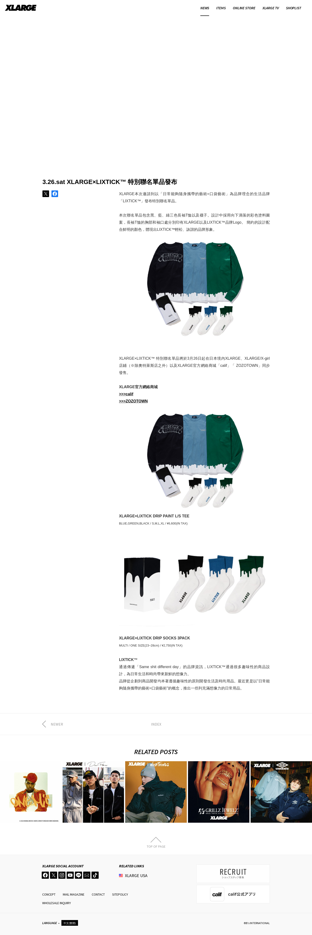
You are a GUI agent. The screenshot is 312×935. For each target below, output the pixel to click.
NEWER (57, 724)
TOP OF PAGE (156, 846)
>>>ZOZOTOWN (133, 401)
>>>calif (126, 394)
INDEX (156, 724)
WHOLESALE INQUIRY (56, 903)
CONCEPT (48, 894)
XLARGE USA (136, 875)
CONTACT (98, 894)
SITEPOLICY (120, 894)
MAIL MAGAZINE (73, 894)
